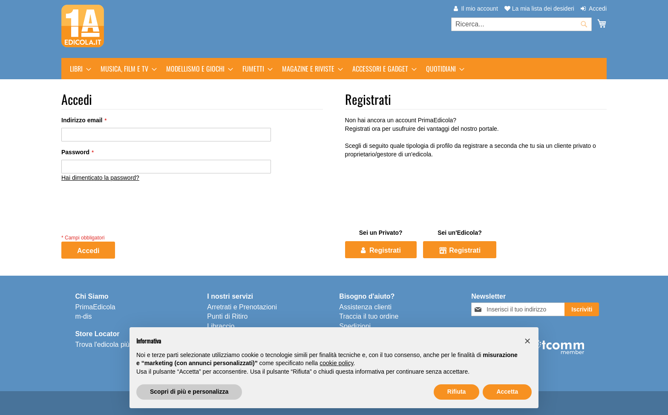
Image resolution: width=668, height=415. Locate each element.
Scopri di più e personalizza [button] (189, 391)
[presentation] (126, 215)
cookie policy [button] (336, 363)
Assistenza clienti (365, 307)
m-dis (83, 316)
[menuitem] (78, 68)
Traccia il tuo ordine (368, 316)
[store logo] (82, 26)
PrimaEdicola (95, 307)
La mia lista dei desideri (539, 8)
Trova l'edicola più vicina (112, 344)
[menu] (334, 68)
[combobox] (521, 24)
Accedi (598, 8)
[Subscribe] (581, 309)
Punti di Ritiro (227, 316)
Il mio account (479, 8)
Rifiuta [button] (456, 391)
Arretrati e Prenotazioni (242, 307)
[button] (527, 341)
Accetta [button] (507, 391)
